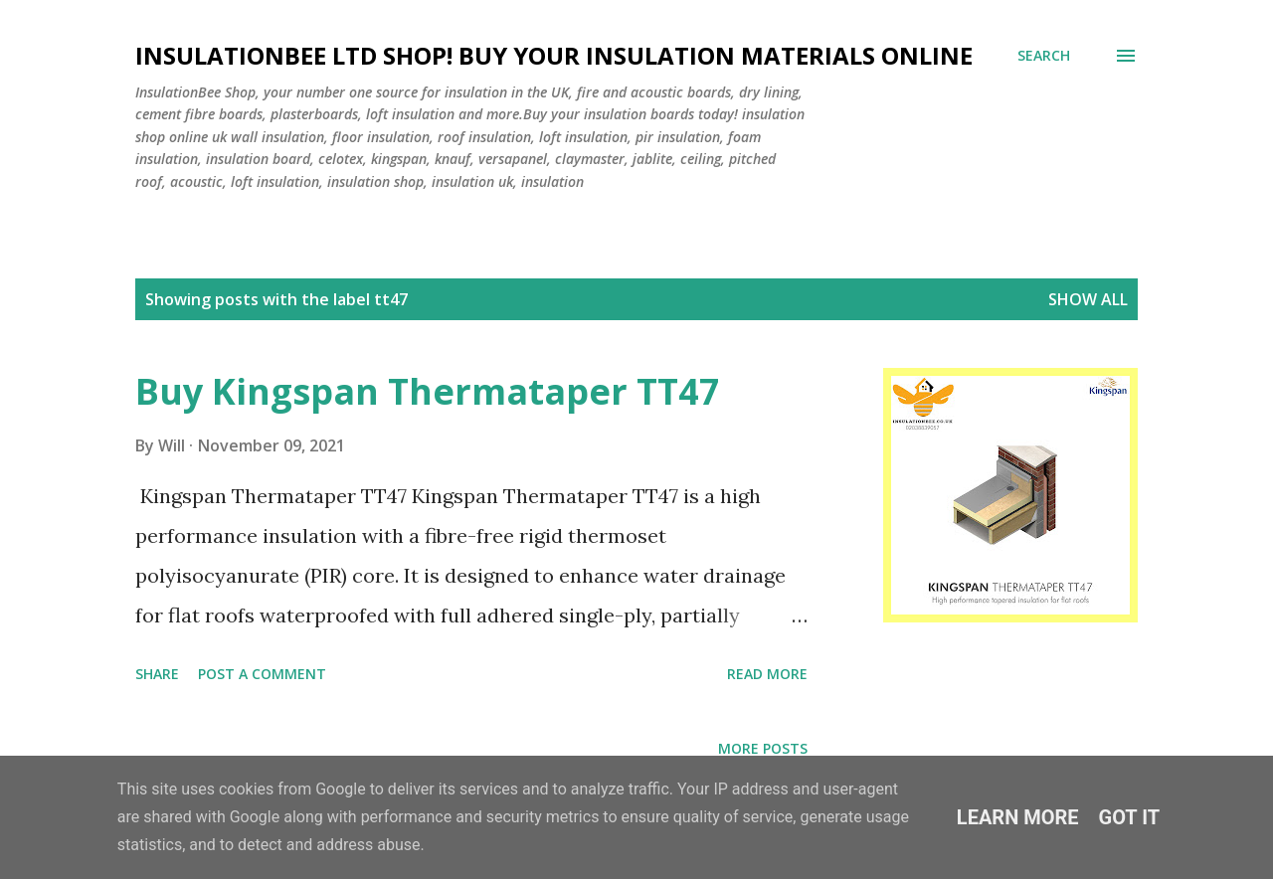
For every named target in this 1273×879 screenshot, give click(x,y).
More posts (763, 748)
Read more (767, 673)
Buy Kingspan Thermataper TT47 (427, 391)
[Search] (1043, 56)
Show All (1088, 299)
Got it (1130, 817)
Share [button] (157, 673)
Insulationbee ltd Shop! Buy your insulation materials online (554, 55)
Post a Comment (262, 673)
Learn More (1018, 817)
